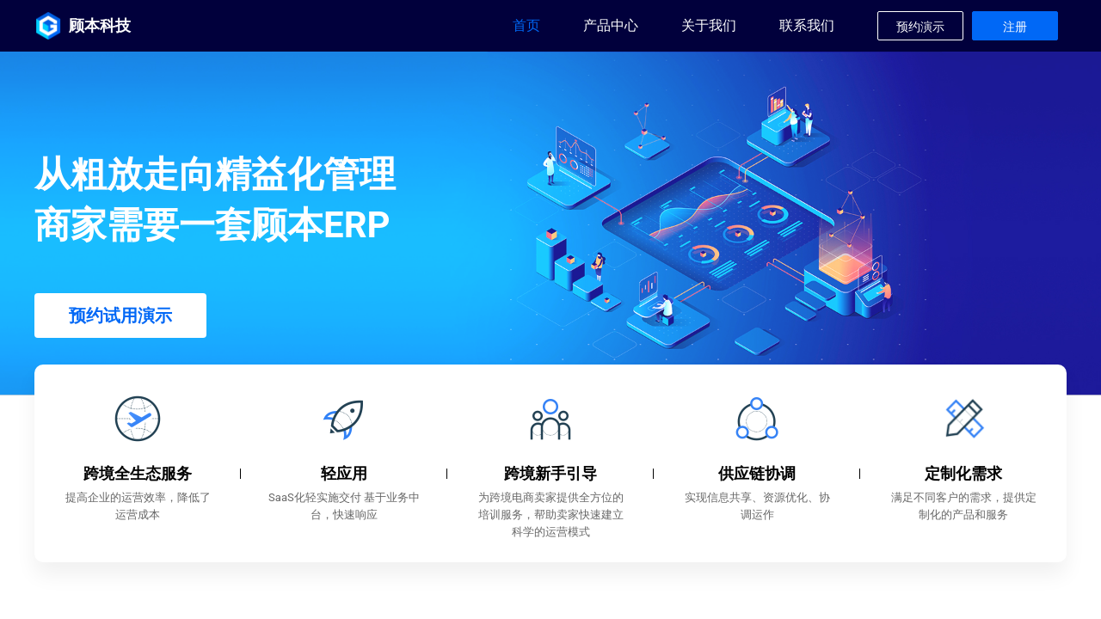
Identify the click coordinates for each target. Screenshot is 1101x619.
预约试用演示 (120, 315)
